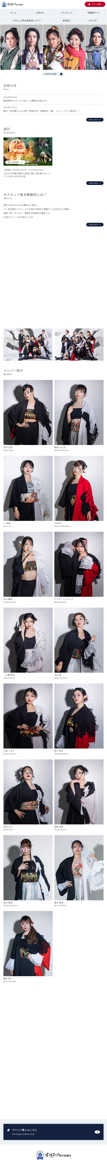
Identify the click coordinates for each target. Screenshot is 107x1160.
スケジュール (67, 12)
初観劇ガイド (94, 12)
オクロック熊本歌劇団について (27, 20)
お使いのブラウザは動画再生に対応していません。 (53, 274)
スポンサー (93, 20)
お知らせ (40, 12)
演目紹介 (67, 20)
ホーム (13, 12)
